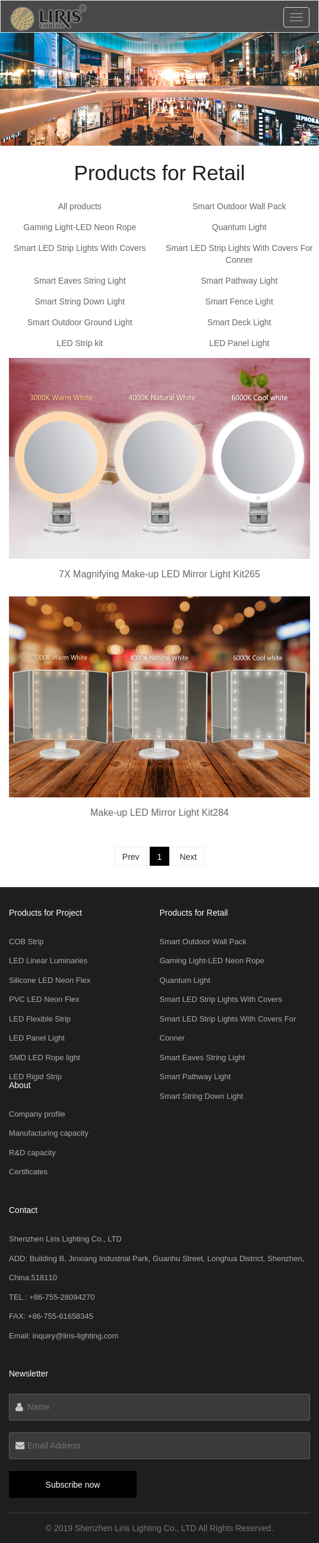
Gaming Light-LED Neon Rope (79, 227)
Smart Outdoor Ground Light (79, 322)
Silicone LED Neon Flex (49, 980)
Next (188, 857)
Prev (131, 857)
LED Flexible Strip (40, 1018)
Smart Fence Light (239, 301)
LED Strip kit (79, 343)
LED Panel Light (239, 343)
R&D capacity (32, 1152)
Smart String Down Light (79, 301)
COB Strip (26, 941)
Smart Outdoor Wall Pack (239, 206)
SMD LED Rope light (44, 1057)
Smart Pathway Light (239, 280)
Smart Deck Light (239, 322)
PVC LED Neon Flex (44, 999)
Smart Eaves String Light (80, 280)
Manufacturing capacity (49, 1133)
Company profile (37, 1114)
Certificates (28, 1171)
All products (80, 206)
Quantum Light (239, 227)
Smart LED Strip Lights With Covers (80, 248)
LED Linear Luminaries (48, 960)
